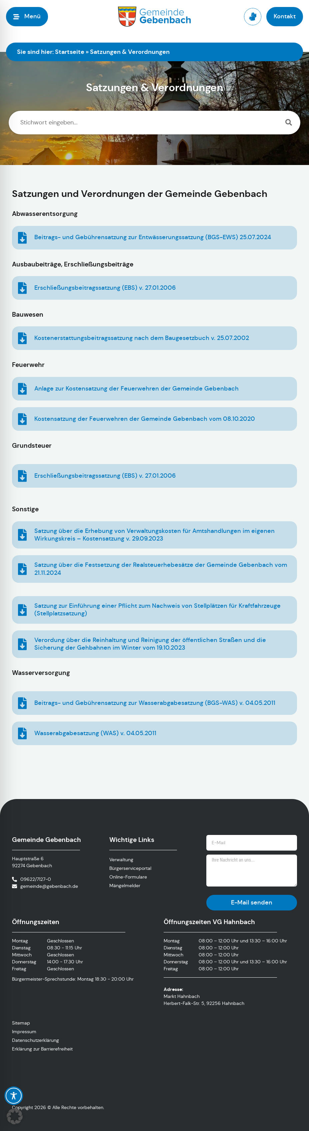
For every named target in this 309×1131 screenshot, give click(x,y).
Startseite (69, 52)
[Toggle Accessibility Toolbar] (13, 1095)
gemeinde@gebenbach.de (49, 886)
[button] (14, 1116)
